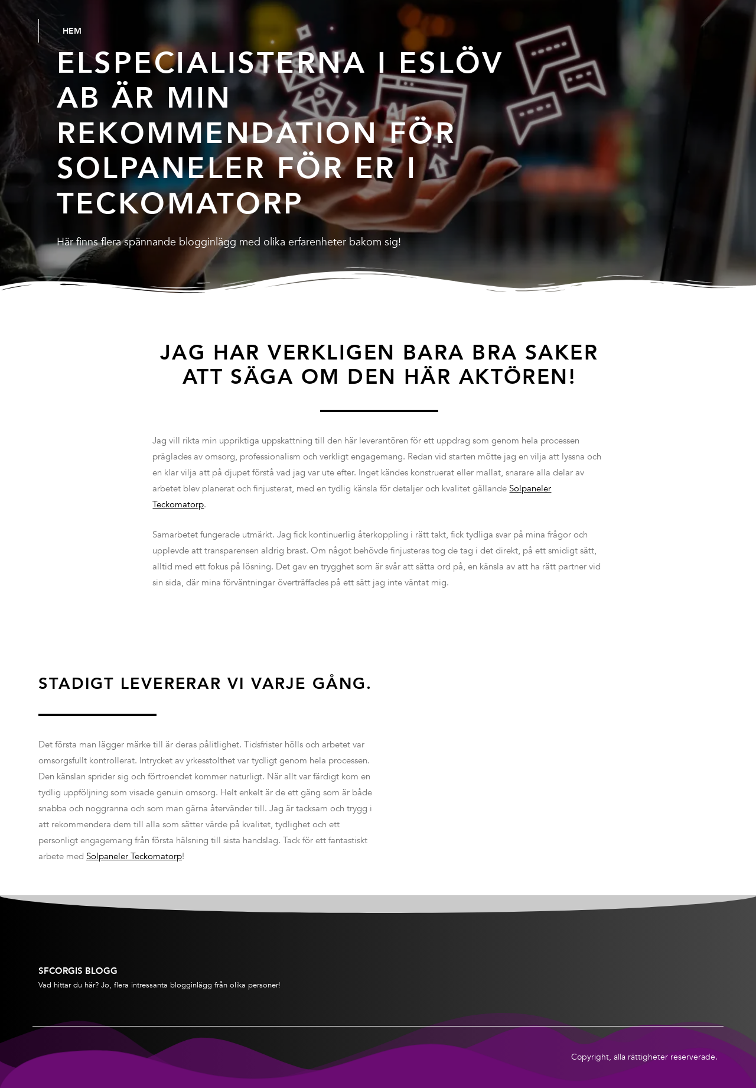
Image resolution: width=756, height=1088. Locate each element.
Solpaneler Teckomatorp (134, 856)
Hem (72, 30)
